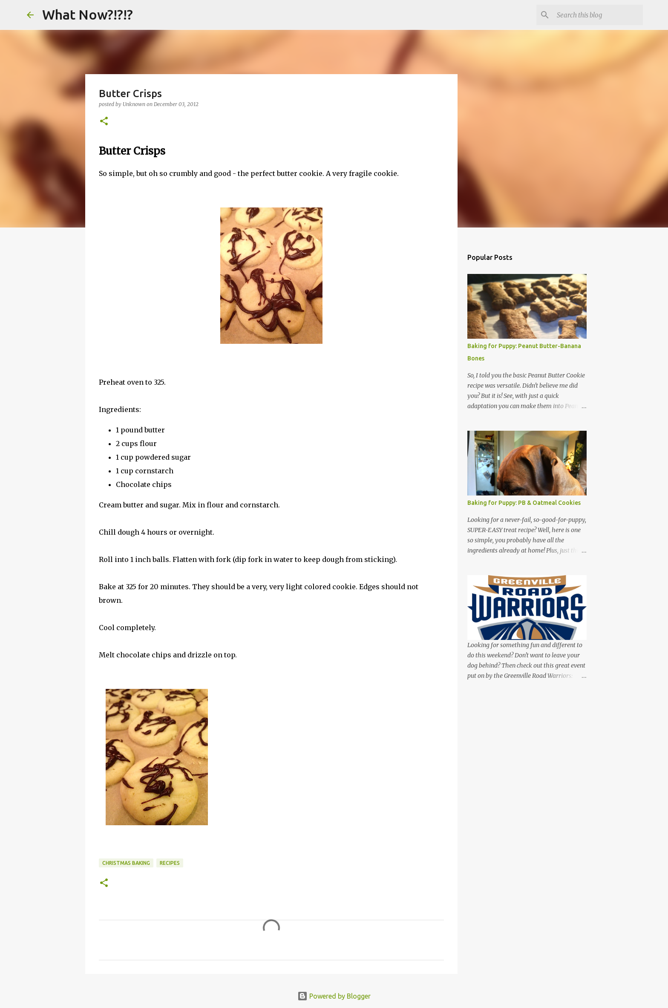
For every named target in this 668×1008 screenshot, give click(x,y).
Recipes (170, 863)
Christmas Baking (126, 863)
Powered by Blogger (334, 996)
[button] (104, 121)
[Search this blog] (598, 15)
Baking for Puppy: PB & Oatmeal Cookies (524, 502)
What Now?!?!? (87, 14)
